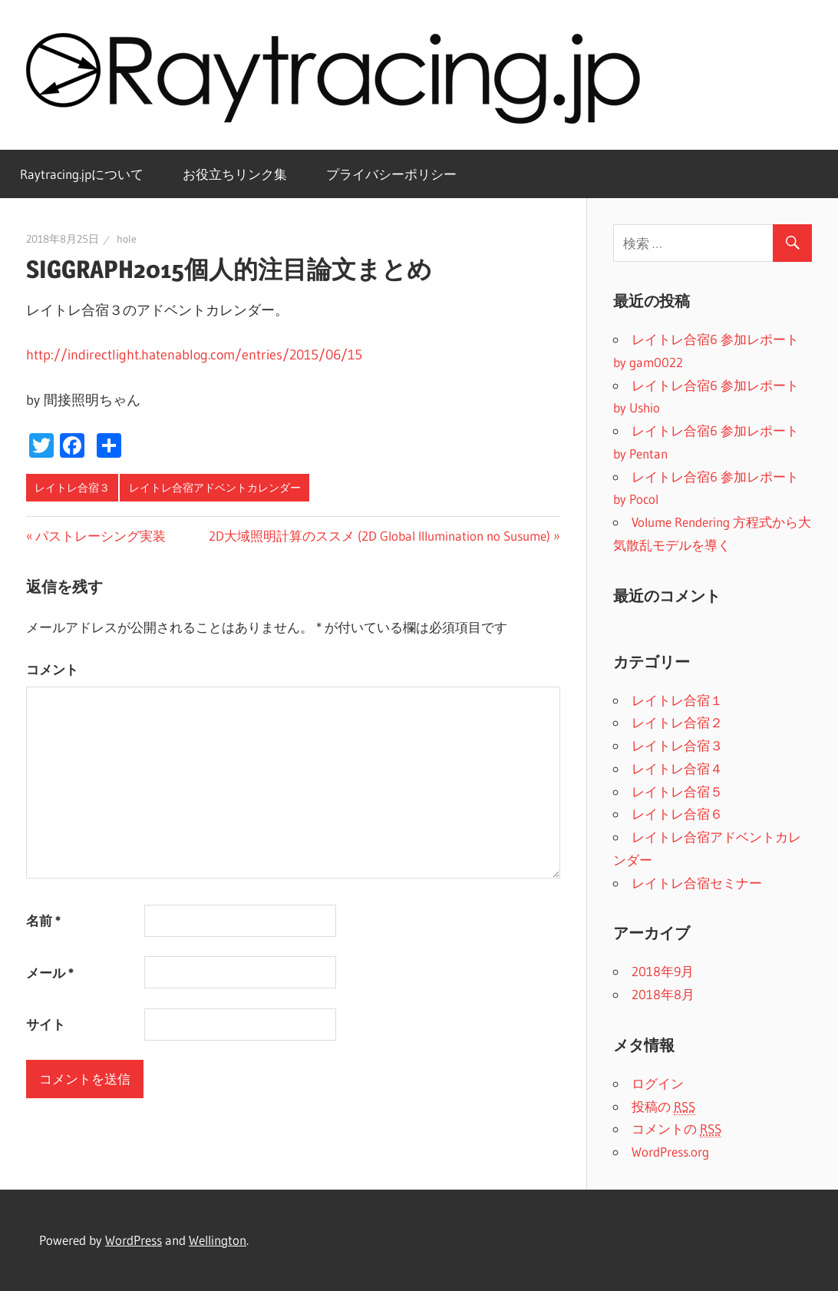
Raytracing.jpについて (82, 174)
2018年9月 (663, 971)
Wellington (217, 1240)
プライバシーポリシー (391, 174)
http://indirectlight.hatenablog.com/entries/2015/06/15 (194, 354)
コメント (52, 669)
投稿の (663, 1106)
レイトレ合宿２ (677, 722)
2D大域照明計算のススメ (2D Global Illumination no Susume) (379, 536)
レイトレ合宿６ (677, 814)
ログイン (658, 1083)
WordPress (133, 1240)
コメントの (676, 1129)
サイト (45, 1024)
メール (50, 973)
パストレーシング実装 (100, 536)
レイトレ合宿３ (72, 488)
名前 (43, 920)
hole (127, 239)
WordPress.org (670, 1152)
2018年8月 (663, 994)
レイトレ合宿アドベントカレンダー (215, 488)
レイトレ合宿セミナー (697, 883)
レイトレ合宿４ (677, 768)
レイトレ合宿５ (677, 791)
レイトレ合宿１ (677, 700)
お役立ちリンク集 (235, 174)
